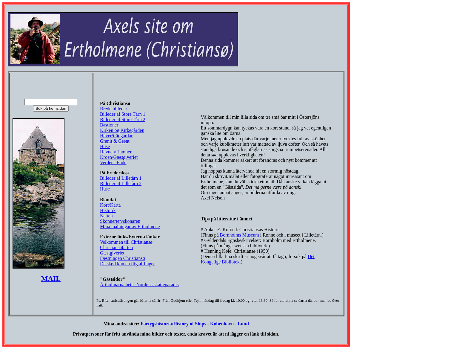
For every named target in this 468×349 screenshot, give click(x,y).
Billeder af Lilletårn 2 (120, 183)
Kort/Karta (110, 205)
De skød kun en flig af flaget (127, 263)
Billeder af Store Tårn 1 (122, 114)
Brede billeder (113, 108)
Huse (105, 146)
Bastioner (109, 124)
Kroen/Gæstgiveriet (119, 157)
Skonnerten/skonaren (120, 221)
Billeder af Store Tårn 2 (122, 119)
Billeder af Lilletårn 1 (120, 178)
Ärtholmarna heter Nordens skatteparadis (139, 284)
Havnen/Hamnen (116, 151)
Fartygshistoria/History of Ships (173, 323)
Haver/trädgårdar (116, 135)
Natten (106, 215)
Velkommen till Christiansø (126, 242)
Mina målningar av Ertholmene (130, 226)
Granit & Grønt (115, 141)
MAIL (51, 278)
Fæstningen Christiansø (122, 258)
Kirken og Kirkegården (122, 130)
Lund (243, 323)
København (222, 323)
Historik (108, 210)
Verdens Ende (113, 162)
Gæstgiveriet (112, 252)
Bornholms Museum (239, 234)
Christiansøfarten (116, 247)
